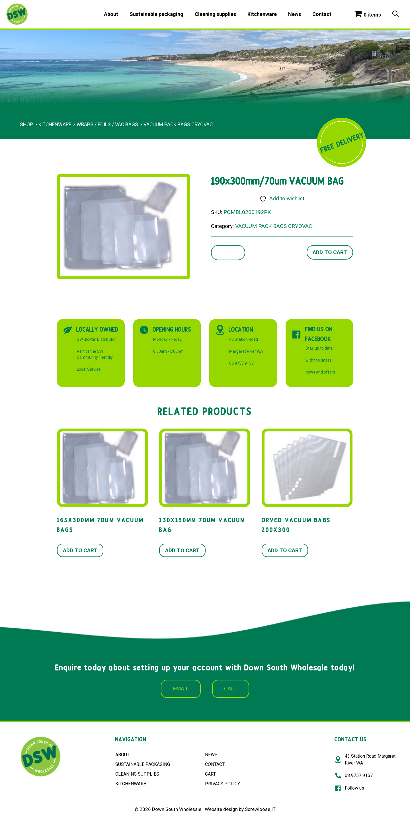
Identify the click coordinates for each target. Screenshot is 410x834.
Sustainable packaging (156, 14)
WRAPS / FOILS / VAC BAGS (107, 124)
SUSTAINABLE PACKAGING (142, 764)
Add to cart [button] (80, 550)
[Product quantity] (228, 252)
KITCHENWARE (130, 783)
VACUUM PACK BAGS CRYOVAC (178, 124)
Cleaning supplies (215, 14)
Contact (321, 14)
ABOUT (122, 754)
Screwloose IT (260, 809)
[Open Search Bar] (395, 14)
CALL (230, 688)
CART (210, 774)
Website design (221, 809)
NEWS (211, 754)
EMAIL (181, 688)
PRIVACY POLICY (222, 783)
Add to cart (330, 252)
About (111, 14)
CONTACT (215, 764)
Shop (26, 124)
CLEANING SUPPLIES (137, 774)
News (294, 14)
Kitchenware (262, 14)
